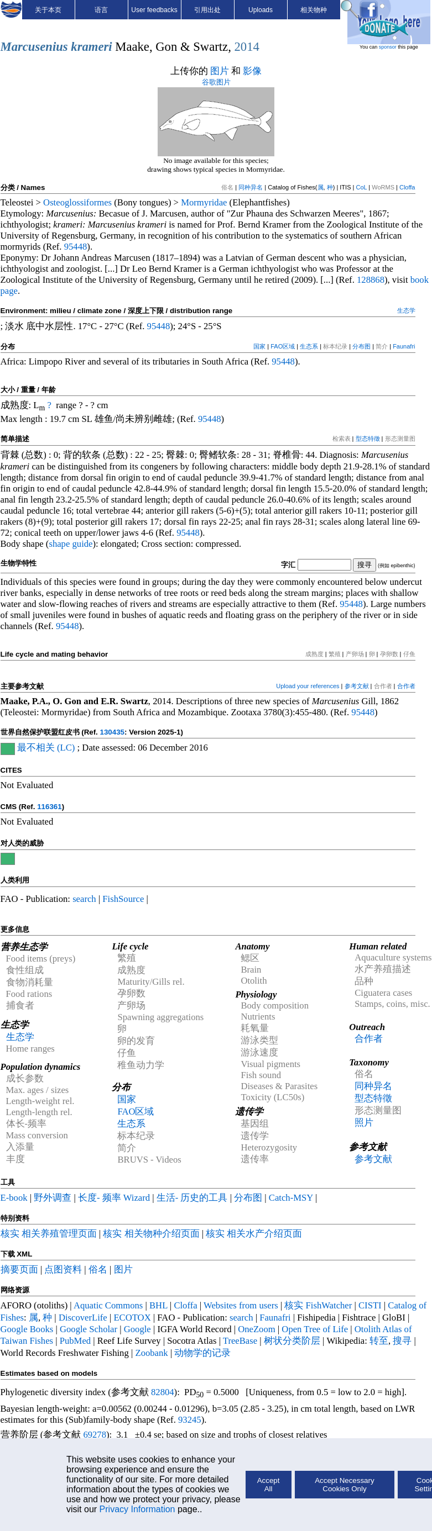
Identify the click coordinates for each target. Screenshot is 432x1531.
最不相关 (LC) (46, 747)
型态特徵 (368, 438)
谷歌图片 (216, 82)
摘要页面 (19, 1269)
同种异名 (250, 187)
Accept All (268, 1484)
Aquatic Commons (108, 1305)
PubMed (75, 1340)
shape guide (70, 544)
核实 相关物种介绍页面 (151, 1233)
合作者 (406, 686)
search (84, 899)
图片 (219, 71)
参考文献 (357, 686)
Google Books (27, 1329)
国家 (259, 346)
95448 (75, 246)
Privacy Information (137, 1509)
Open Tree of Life (315, 1329)
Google (137, 1329)
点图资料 (63, 1269)
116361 (49, 807)
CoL (361, 187)
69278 (94, 1434)
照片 (364, 1122)
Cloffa (407, 187)
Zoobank (151, 1353)
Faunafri (404, 346)
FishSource (123, 899)
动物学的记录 (202, 1353)
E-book (14, 1197)
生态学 (406, 310)
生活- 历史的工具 (192, 1197)
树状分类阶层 (292, 1340)
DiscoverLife (83, 1317)
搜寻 (402, 1340)
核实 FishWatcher (318, 1305)
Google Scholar (88, 1329)
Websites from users (241, 1305)
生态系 (309, 346)
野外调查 (52, 1197)
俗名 (98, 1269)
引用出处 (207, 10)
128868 (370, 279)
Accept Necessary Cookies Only (344, 1484)
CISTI (370, 1305)
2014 (246, 47)
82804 (162, 1392)
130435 (112, 732)
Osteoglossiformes (77, 202)
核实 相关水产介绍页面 (254, 1233)
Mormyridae (204, 202)
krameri (91, 47)
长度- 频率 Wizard (114, 1197)
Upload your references (307, 686)
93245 (189, 1419)
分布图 (361, 346)
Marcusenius (34, 47)
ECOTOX (131, 1317)
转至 (378, 1340)
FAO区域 (282, 346)
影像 (252, 71)
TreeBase (240, 1340)
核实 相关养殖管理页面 (49, 1233)
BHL (158, 1305)
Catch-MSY (291, 1197)
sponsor (388, 47)
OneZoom (256, 1329)
